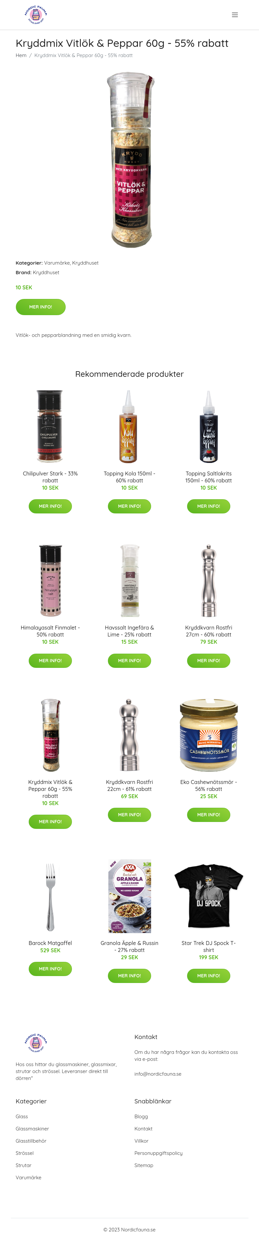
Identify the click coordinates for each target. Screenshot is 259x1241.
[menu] (235, 15)
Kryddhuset (85, 263)
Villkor (142, 1141)
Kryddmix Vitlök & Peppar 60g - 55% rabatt (50, 789)
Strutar (24, 1165)
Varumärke (57, 263)
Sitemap (144, 1165)
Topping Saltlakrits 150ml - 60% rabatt (208, 477)
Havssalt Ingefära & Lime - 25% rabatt (129, 631)
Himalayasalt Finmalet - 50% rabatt (50, 631)
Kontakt (144, 1129)
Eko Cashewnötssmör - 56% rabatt (208, 785)
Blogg (141, 1116)
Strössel (25, 1153)
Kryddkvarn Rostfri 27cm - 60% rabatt (208, 631)
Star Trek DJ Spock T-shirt (209, 946)
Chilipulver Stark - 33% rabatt (50, 477)
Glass (22, 1116)
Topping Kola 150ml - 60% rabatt (129, 477)
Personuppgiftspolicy (159, 1153)
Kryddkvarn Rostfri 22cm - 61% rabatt (129, 785)
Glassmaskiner (32, 1129)
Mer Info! (40, 307)
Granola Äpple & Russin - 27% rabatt (129, 946)
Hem (21, 55)
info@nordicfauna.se (158, 1074)
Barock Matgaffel (50, 943)
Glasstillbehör (31, 1141)
